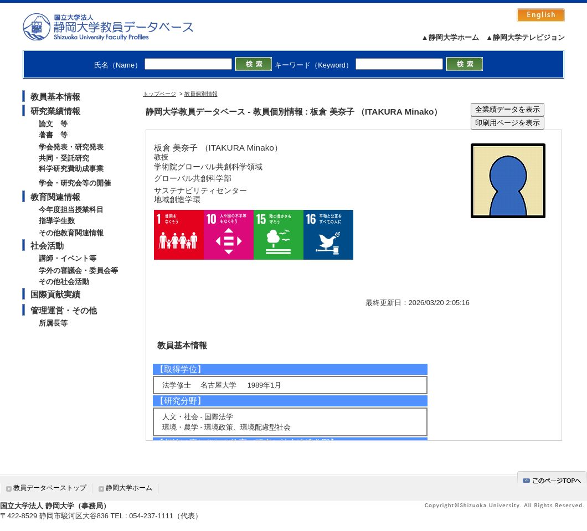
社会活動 (47, 245)
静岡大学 (119, 26)
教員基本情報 (55, 96)
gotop (552, 478)
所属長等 (53, 323)
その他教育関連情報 (71, 233)
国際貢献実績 (55, 294)
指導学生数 (57, 220)
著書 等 (53, 135)
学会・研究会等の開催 (75, 183)
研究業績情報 (55, 111)
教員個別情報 (201, 94)
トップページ (159, 94)
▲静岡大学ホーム (450, 37)
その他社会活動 (64, 281)
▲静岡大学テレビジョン (525, 37)
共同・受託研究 (64, 158)
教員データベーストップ (49, 488)
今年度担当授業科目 (71, 209)
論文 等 (53, 124)
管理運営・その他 (63, 310)
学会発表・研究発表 (71, 147)
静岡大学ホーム (129, 488)
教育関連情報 (55, 197)
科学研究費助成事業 (71, 168)
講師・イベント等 (67, 258)
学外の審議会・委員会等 (78, 270)
